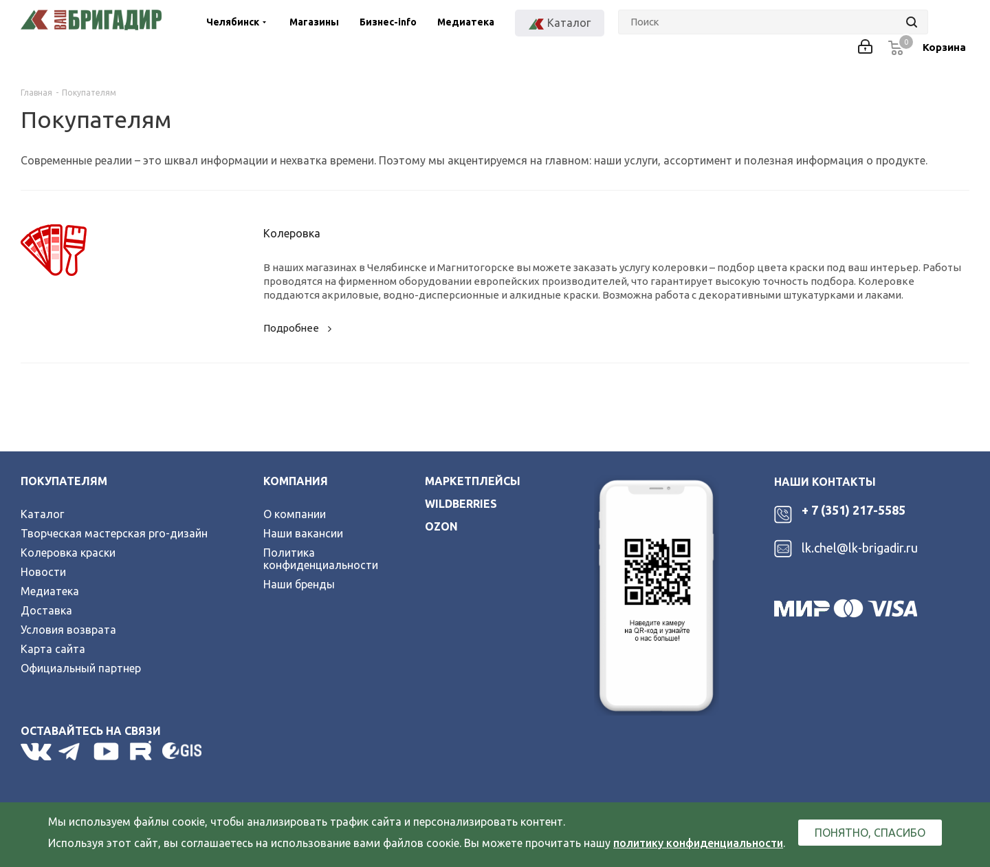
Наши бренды (299, 584)
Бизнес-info (388, 22)
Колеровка (291, 233)
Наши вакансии (303, 533)
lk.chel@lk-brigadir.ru (860, 548)
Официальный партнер (81, 668)
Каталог (42, 514)
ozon (441, 526)
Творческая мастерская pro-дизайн (114, 533)
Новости (43, 572)
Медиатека (465, 22)
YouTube (107, 751)
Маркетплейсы (472, 481)
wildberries (461, 503)
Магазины (314, 22)
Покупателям (64, 481)
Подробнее (299, 328)
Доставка (46, 610)
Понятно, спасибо (870, 832)
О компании (294, 514)
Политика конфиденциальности (320, 558)
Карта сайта (53, 649)
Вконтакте (36, 751)
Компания (295, 481)
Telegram (72, 751)
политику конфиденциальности (698, 843)
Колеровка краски (68, 552)
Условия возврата (68, 629)
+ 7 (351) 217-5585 (853, 510)
